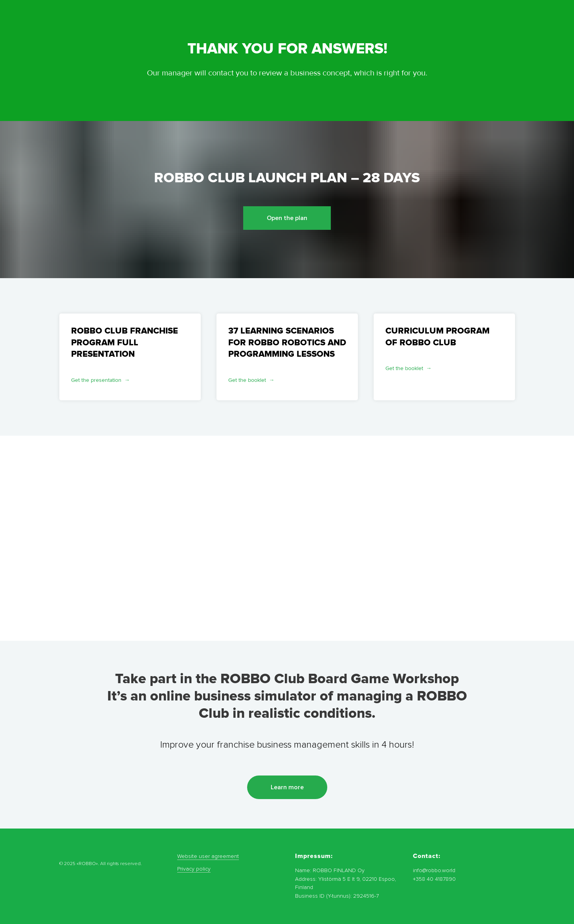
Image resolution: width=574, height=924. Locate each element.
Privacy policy (194, 868)
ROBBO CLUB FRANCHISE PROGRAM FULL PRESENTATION (124, 342)
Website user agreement (208, 856)
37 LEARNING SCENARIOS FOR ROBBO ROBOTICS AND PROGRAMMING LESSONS (287, 342)
